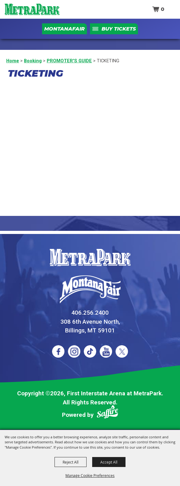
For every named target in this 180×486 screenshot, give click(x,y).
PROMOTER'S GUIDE (69, 61)
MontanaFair (64, 29)
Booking (33, 61)
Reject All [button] (70, 462)
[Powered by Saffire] (107, 413)
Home (12, 61)
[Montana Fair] (90, 289)
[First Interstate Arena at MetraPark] (32, 9)
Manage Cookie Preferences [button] (90, 475)
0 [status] (162, 9)
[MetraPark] (90, 257)
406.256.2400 (90, 312)
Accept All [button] (108, 462)
